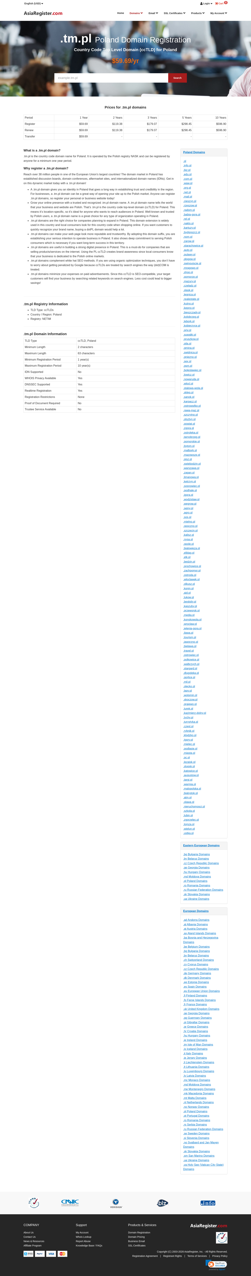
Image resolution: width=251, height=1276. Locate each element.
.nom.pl (187, 236)
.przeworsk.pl (191, 610)
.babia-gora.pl (191, 214)
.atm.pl (187, 797)
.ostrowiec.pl (191, 655)
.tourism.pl (189, 637)
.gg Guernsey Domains (197, 1017)
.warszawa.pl (191, 468)
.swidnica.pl (190, 352)
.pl (184, 161)
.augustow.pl (191, 775)
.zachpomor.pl (192, 570)
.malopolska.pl (192, 788)
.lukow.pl (188, 597)
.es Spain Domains (195, 986)
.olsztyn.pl (189, 419)
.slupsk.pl (189, 766)
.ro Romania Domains (196, 885)
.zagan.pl (189, 472)
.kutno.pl (188, 303)
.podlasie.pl (190, 748)
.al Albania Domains (195, 924)
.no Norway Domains (196, 1106)
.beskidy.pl (189, 601)
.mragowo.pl (190, 267)
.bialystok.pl (190, 793)
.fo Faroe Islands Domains (199, 1000)
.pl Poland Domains (195, 880)
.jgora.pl (188, 494)
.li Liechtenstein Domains (198, 1062)
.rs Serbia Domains (195, 1124)
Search (177, 78)
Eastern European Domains (201, 845)
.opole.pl (188, 543)
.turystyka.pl (190, 721)
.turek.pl (188, 708)
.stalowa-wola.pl (193, 388)
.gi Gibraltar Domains (196, 1022)
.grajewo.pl (190, 704)
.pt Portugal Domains (196, 1115)
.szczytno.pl (190, 414)
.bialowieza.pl (191, 548)
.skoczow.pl (190, 699)
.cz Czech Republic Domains (201, 863)
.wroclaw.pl (190, 623)
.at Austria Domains (195, 928)
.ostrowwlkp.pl (192, 405)
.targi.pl (187, 779)
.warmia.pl (189, 784)
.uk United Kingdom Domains (201, 1008)
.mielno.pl (189, 521)
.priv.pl (187, 330)
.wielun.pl (189, 828)
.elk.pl (187, 557)
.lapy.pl (187, 690)
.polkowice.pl (191, 659)
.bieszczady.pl (191, 312)
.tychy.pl (188, 717)
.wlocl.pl (188, 383)
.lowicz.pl (189, 374)
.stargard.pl (190, 668)
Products (198, 13)
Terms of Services (197, 1256)
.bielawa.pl (189, 646)
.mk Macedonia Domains (198, 1093)
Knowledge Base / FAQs (89, 1245)
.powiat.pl (189, 423)
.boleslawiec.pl (192, 370)
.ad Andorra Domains (196, 919)
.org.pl (187, 187)
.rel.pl (186, 218)
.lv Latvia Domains (194, 1075)
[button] (33, 3)
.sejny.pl (188, 508)
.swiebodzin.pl (192, 463)
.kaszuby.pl (190, 606)
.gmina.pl (189, 347)
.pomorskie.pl (191, 441)
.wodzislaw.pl (191, 499)
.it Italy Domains (193, 1053)
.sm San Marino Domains (199, 1155)
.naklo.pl (188, 223)
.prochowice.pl (192, 566)
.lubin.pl (188, 815)
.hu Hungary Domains (196, 872)
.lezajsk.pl (189, 762)
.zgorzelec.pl (191, 819)
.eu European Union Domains (201, 991)
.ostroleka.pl (190, 432)
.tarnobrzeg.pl (191, 436)
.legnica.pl (189, 294)
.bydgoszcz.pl (191, 232)
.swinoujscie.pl (192, 263)
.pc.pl (186, 757)
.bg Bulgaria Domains (196, 854)
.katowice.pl (190, 770)
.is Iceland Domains (195, 1048)
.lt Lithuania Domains (196, 1066)
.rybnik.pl (188, 730)
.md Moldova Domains (197, 876)
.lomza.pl (188, 824)
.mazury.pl (189, 281)
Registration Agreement (145, 1256)
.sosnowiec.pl (191, 486)
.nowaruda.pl (191, 379)
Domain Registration (139, 1232)
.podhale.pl (190, 490)
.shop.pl (188, 272)
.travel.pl (188, 650)
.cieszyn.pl (189, 201)
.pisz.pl (187, 459)
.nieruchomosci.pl (194, 806)
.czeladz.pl (189, 285)
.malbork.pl (190, 450)
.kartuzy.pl (189, 227)
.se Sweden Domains (196, 1133)
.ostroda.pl (189, 575)
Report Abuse (83, 1241)
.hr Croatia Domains (195, 1031)
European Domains (196, 911)
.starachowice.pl (193, 245)
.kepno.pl (189, 307)
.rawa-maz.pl (191, 410)
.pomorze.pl (190, 276)
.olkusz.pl (189, 583)
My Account (218, 13)
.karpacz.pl (190, 401)
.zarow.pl (188, 241)
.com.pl (187, 178)
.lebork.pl (189, 321)
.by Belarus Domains (196, 858)
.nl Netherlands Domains (198, 1102)
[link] (216, 1265)
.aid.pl (187, 592)
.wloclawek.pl (191, 579)
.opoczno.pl (190, 526)
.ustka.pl (188, 833)
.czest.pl (188, 726)
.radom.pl (189, 210)
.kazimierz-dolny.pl (194, 712)
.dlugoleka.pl (191, 672)
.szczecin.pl (190, 530)
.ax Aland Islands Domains (199, 933)
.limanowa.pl (191, 477)
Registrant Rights (172, 1256)
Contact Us (30, 1236)
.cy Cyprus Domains (195, 964)
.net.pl (187, 192)
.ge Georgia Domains (196, 867)
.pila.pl (187, 343)
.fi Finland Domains (195, 995)
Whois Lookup (83, 1236)
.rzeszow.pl (190, 205)
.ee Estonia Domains (196, 982)
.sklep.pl (188, 392)
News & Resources (34, 1241)
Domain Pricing (136, 1236)
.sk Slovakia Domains (196, 894)
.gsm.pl (187, 365)
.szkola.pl (189, 810)
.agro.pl (187, 512)
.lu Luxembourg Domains (198, 1071)
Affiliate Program (32, 1245)
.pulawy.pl (189, 254)
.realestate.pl (191, 299)
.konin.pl (188, 588)
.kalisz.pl (188, 534)
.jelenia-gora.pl (192, 628)
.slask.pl (188, 290)
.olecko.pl (189, 686)
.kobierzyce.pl (191, 325)
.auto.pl (187, 250)
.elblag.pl (188, 552)
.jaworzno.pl (190, 641)
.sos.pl (187, 517)
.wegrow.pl (189, 503)
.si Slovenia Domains (196, 1138)
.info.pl (187, 165)
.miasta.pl (189, 752)
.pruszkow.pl (191, 339)
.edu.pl (187, 174)
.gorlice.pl (189, 677)
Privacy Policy (219, 1256)
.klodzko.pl (189, 735)
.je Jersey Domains (195, 1057)
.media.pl (189, 615)
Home (120, 13)
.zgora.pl (188, 428)
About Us (29, 1232)
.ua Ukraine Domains (196, 898)
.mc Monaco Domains (196, 1080)
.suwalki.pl (189, 334)
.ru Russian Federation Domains (203, 889)
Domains (136, 13)
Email (153, 13)
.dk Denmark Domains (197, 977)
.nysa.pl (188, 539)
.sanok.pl (188, 396)
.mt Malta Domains (194, 1098)
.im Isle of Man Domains (198, 1044)
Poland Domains (194, 152)
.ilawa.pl (188, 632)
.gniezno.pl (190, 356)
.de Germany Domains (197, 973)
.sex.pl (187, 361)
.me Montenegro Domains (199, 1089)
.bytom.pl (189, 446)
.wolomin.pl (190, 695)
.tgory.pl (188, 739)
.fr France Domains (195, 1004)
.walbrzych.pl (191, 664)
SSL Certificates (175, 13)
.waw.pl (187, 183)
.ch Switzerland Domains (198, 959)
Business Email (136, 1241)
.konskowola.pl (192, 619)
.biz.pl (187, 170)
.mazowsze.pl (191, 454)
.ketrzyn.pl (189, 481)
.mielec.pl (189, 744)
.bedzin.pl (189, 561)
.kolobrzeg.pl (191, 316)
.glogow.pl (189, 259)
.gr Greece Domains (195, 1026)
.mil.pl (187, 681)
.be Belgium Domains (196, 946)
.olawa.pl (188, 802)
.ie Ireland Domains (195, 1040)
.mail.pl (187, 196)
